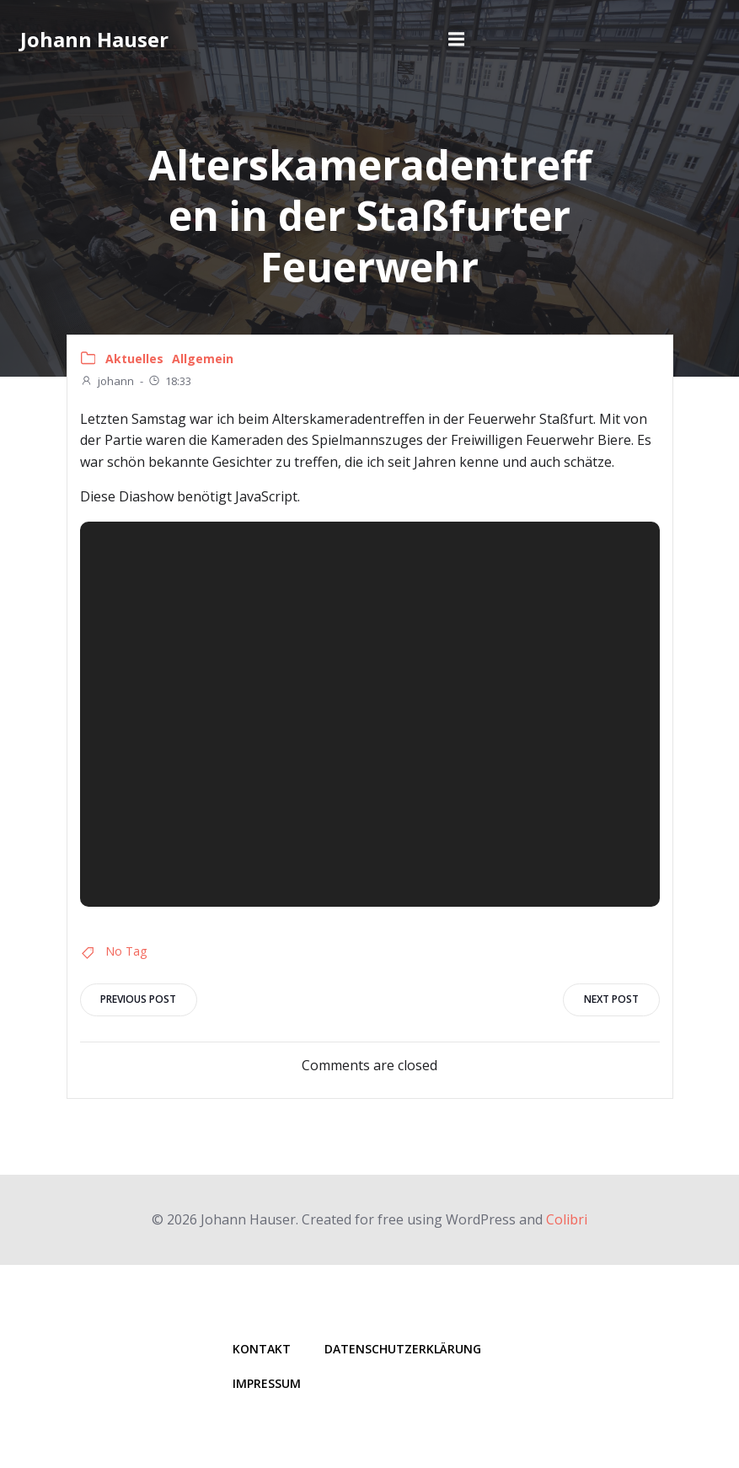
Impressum (267, 1383)
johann (107, 380)
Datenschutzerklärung (403, 1349)
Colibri (566, 1218)
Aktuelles (134, 359)
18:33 (169, 380)
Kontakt (262, 1349)
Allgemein (202, 359)
